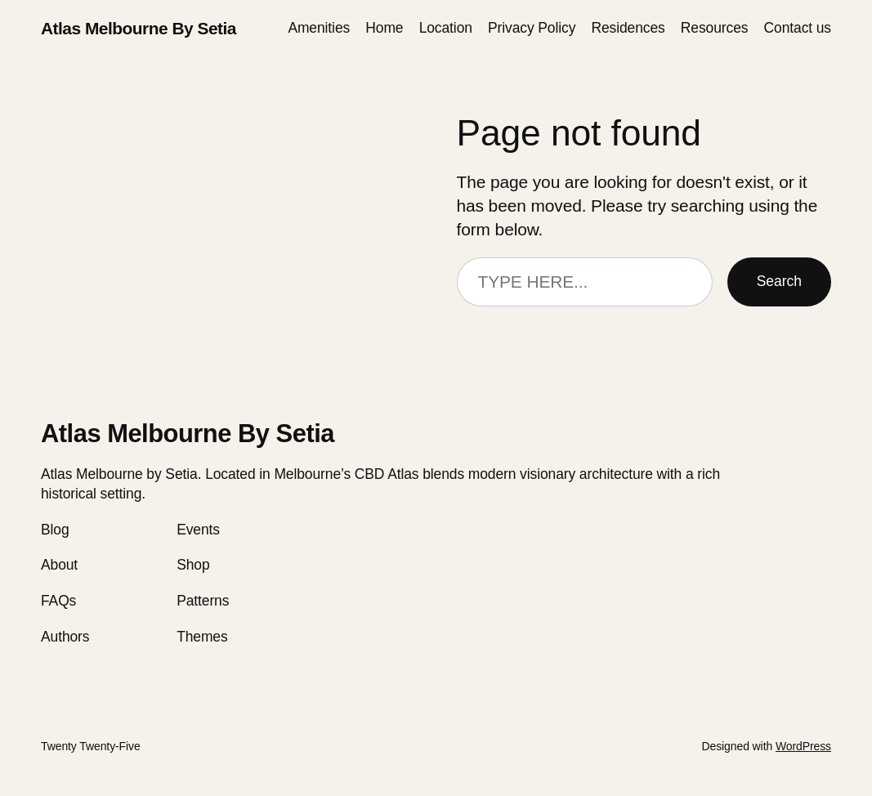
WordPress (803, 746)
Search (779, 281)
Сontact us (797, 28)
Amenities (319, 28)
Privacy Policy (531, 28)
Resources (715, 28)
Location (445, 28)
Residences (627, 28)
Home (384, 28)
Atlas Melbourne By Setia (138, 28)
